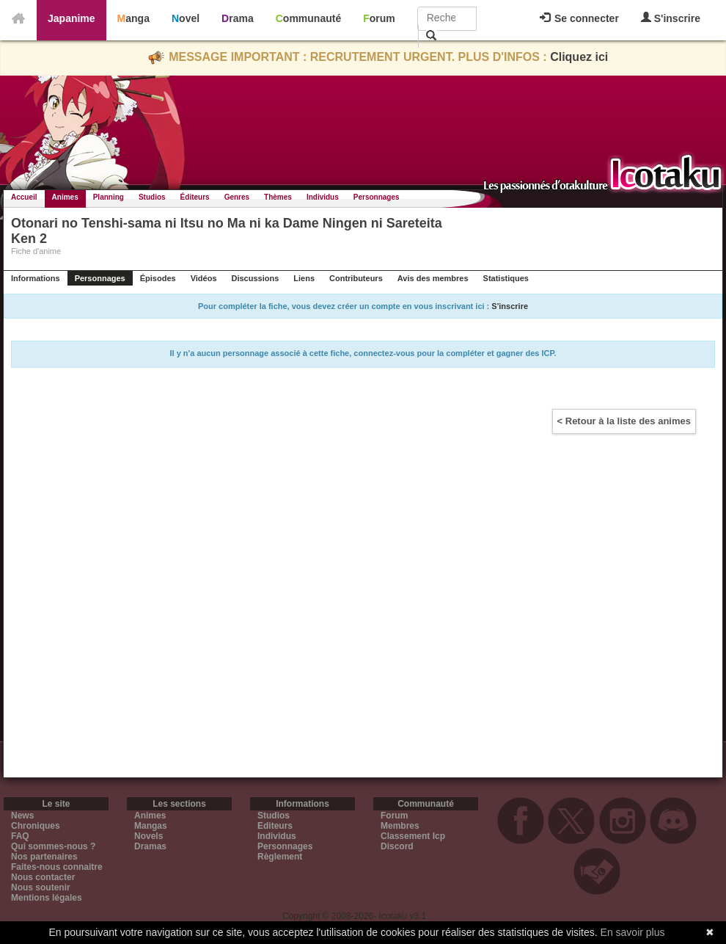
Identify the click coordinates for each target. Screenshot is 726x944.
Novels (148, 836)
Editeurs (275, 826)
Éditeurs (195, 197)
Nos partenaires (44, 857)
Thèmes (278, 197)
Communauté (308, 18)
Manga (133, 18)
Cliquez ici (579, 57)
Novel (185, 18)
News (22, 815)
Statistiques (506, 278)
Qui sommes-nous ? (53, 846)
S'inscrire (670, 18)
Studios (152, 197)
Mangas (150, 826)
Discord (397, 846)
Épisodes (158, 278)
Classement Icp (413, 836)
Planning (108, 197)
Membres (400, 826)
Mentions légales (46, 898)
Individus (323, 197)
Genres (236, 197)
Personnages (376, 197)
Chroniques (35, 826)
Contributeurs (356, 278)
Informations (35, 278)
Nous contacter (43, 877)
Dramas (150, 846)
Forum (379, 18)
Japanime (71, 18)
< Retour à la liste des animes (624, 420)
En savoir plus (633, 932)
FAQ (20, 836)
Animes (65, 197)
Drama (237, 18)
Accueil (24, 197)
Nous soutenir (40, 887)
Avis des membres (433, 278)
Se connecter (579, 18)
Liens (304, 278)
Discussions (255, 278)
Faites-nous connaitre (57, 867)
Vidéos (204, 278)
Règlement (279, 857)
